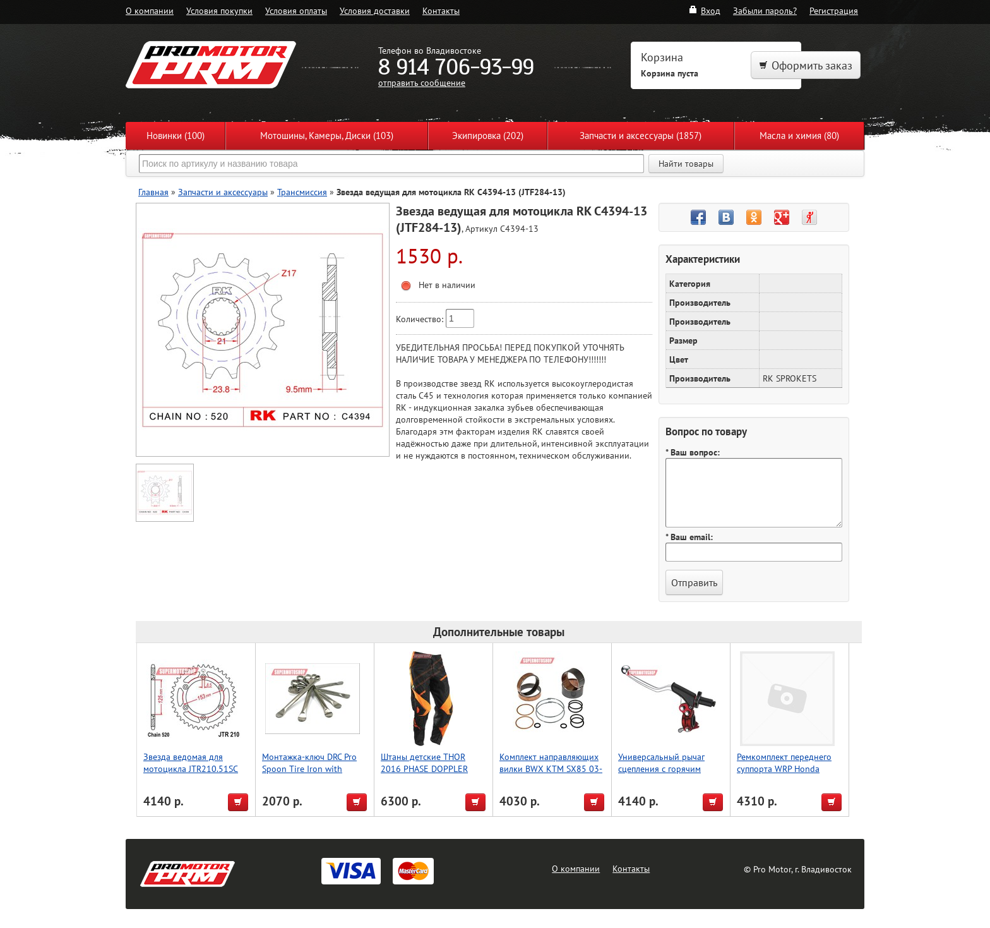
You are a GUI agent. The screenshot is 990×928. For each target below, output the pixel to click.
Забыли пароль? (765, 10)
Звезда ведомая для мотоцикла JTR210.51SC (190, 762)
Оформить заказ (805, 65)
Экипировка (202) (487, 136)
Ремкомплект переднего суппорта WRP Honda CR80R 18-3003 (784, 768)
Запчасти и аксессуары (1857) (640, 136)
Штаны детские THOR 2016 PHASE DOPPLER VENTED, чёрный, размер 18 (429, 774)
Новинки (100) (175, 136)
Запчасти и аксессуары (223, 192)
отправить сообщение (421, 82)
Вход (704, 10)
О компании (150, 10)
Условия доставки (375, 10)
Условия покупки (219, 10)
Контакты (441, 10)
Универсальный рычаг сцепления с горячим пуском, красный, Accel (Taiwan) (662, 774)
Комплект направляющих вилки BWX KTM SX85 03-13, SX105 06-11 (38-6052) (552, 768)
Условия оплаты (296, 10)
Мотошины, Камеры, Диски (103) (326, 136)
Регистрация (833, 10)
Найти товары (686, 163)
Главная (153, 192)
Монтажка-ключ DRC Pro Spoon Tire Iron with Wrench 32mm (309, 768)
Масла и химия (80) (799, 136)
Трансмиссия (302, 192)
